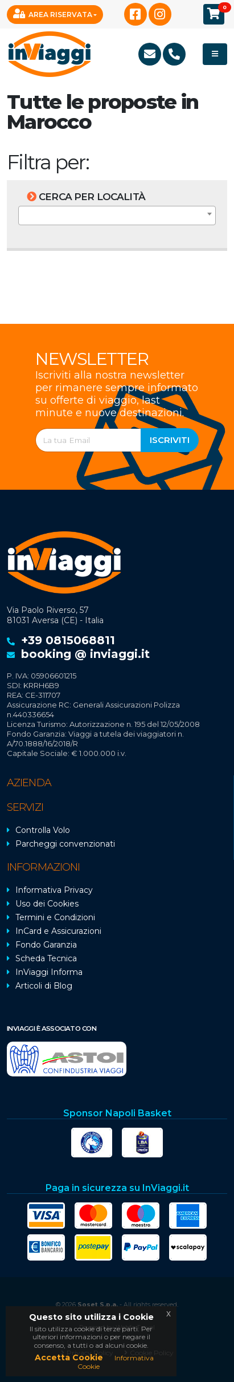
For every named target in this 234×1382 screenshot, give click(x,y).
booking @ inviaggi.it (85, 654)
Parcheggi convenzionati (65, 844)
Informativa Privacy (54, 890)
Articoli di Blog (43, 986)
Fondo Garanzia (46, 945)
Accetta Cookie (69, 1357)
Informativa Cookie (115, 1361)
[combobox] (117, 215)
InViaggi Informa (49, 972)
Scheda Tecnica (46, 958)
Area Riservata (52, 14)
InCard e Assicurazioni (58, 931)
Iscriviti (170, 439)
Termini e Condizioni (55, 917)
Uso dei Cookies (47, 904)
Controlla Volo (42, 830)
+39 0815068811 (68, 640)
